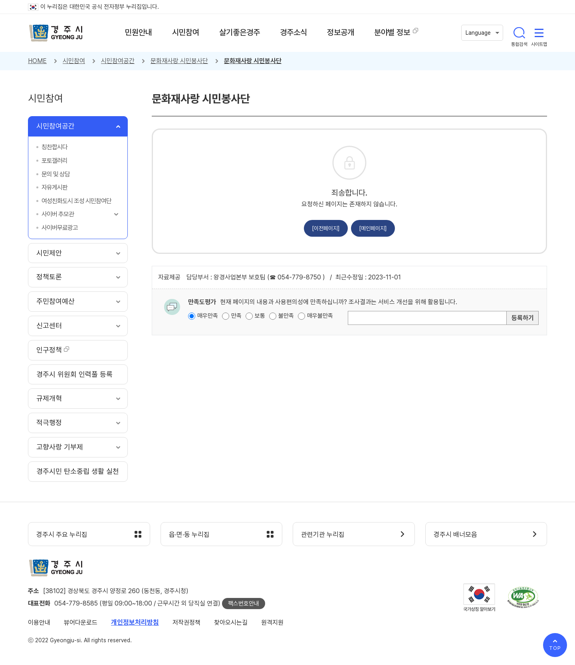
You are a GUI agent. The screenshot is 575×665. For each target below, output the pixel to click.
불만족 (286, 315)
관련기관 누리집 (323, 534)
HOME (37, 61)
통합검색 (519, 33)
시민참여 (74, 61)
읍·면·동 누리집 (189, 534)
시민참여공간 (118, 61)
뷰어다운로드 (80, 622)
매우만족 (207, 315)
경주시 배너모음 (455, 534)
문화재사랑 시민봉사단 (179, 61)
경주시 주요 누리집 (61, 534)
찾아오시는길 (231, 622)
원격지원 (272, 622)
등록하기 (523, 318)
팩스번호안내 (243, 603)
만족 (236, 315)
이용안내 (39, 622)
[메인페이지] (373, 228)
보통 (260, 315)
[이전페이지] (326, 228)
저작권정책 (186, 622)
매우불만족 (320, 315)
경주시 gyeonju (56, 33)
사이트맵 (539, 33)
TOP (555, 648)
